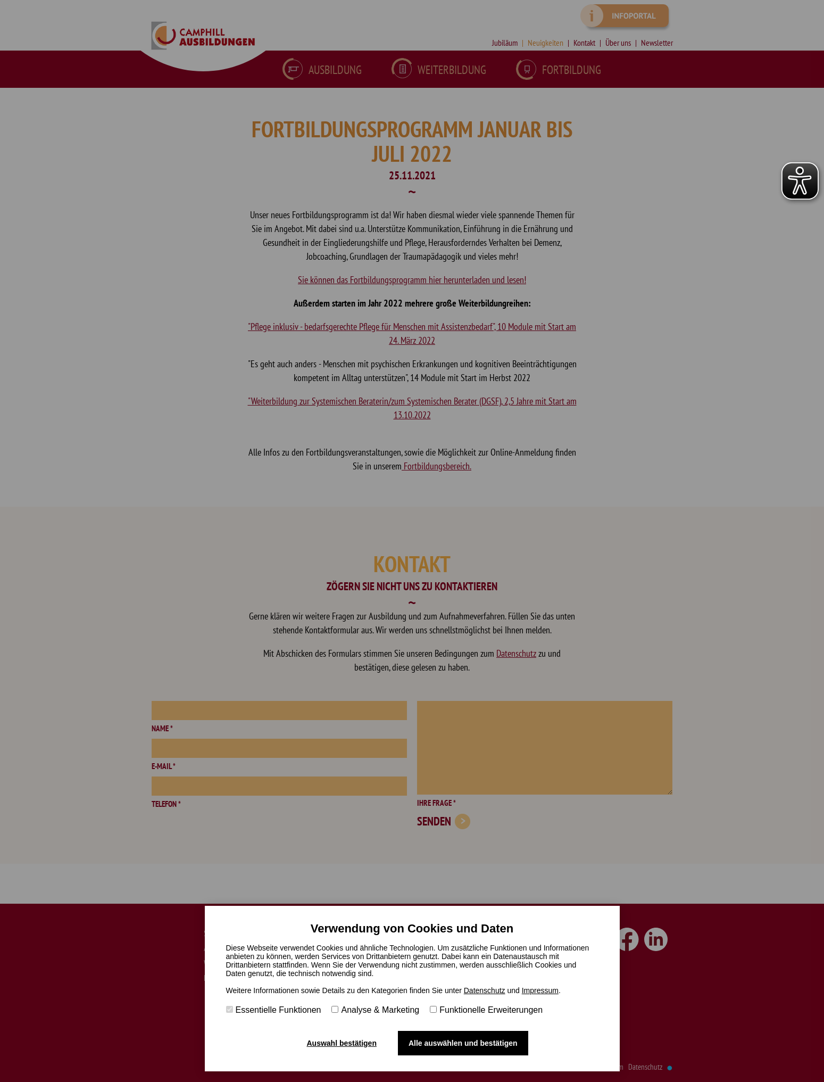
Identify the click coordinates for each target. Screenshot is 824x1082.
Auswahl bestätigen (341, 1043)
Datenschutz (484, 990)
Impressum (540, 990)
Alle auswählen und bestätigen (463, 1043)
